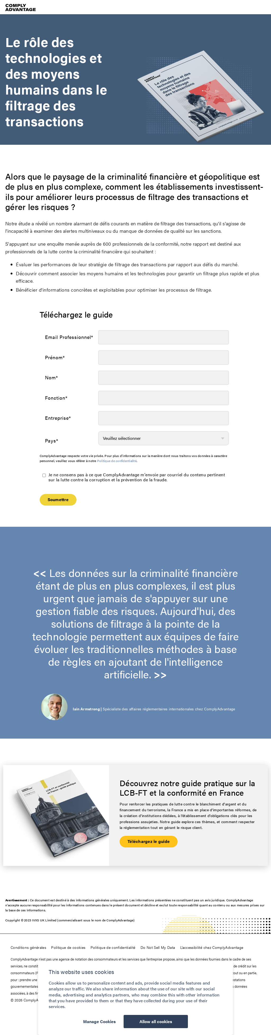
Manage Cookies (99, 1022)
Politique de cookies (68, 947)
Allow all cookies (156, 1022)
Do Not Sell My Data (158, 947)
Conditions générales (28, 947)
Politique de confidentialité (117, 460)
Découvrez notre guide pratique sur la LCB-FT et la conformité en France (187, 787)
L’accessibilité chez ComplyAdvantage (211, 947)
